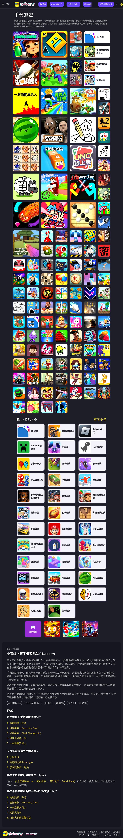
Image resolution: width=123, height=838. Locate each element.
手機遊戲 (15, 649)
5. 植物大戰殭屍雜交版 (19, 817)
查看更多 (100, 419)
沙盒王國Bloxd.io (24, 781)
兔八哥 (71, 703)
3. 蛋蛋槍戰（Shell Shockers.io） (24, 733)
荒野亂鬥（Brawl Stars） (63, 781)
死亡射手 (41, 781)
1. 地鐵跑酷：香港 (16, 723)
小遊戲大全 (92, 832)
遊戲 (8, 649)
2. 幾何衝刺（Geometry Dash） (24, 728)
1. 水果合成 (13, 757)
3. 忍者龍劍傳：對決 (18, 767)
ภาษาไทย (107, 835)
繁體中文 (96, 835)
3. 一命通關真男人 (16, 807)
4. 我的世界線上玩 (16, 738)
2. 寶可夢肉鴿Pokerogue (20, 762)
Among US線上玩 (33, 703)
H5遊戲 (48, 703)
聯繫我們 (81, 832)
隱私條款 (116, 832)
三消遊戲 (82, 703)
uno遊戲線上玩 (14, 703)
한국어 (116, 835)
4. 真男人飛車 (14, 812)
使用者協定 (105, 832)
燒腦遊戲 (60, 703)
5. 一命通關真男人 (16, 743)
